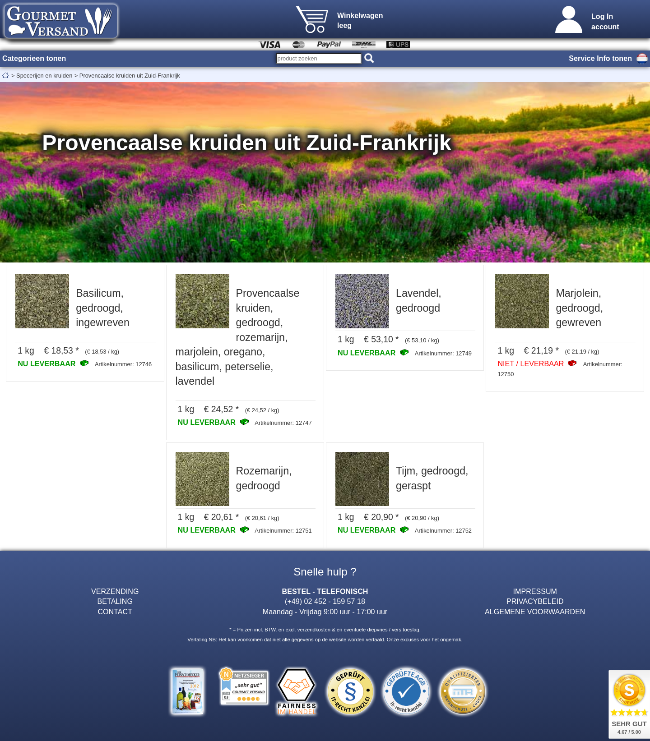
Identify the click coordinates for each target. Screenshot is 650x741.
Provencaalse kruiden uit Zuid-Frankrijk (129, 75)
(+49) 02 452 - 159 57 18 (325, 601)
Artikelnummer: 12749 (443, 353)
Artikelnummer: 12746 (123, 364)
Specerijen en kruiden (44, 75)
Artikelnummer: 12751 (283, 530)
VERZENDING (115, 591)
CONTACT (115, 612)
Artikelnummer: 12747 (283, 422)
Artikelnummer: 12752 (443, 530)
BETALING (115, 601)
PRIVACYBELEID (535, 601)
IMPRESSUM (535, 591)
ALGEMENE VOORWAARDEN (535, 612)
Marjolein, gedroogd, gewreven (579, 307)
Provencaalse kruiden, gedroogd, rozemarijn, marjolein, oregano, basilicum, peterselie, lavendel (238, 337)
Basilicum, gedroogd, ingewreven (103, 307)
